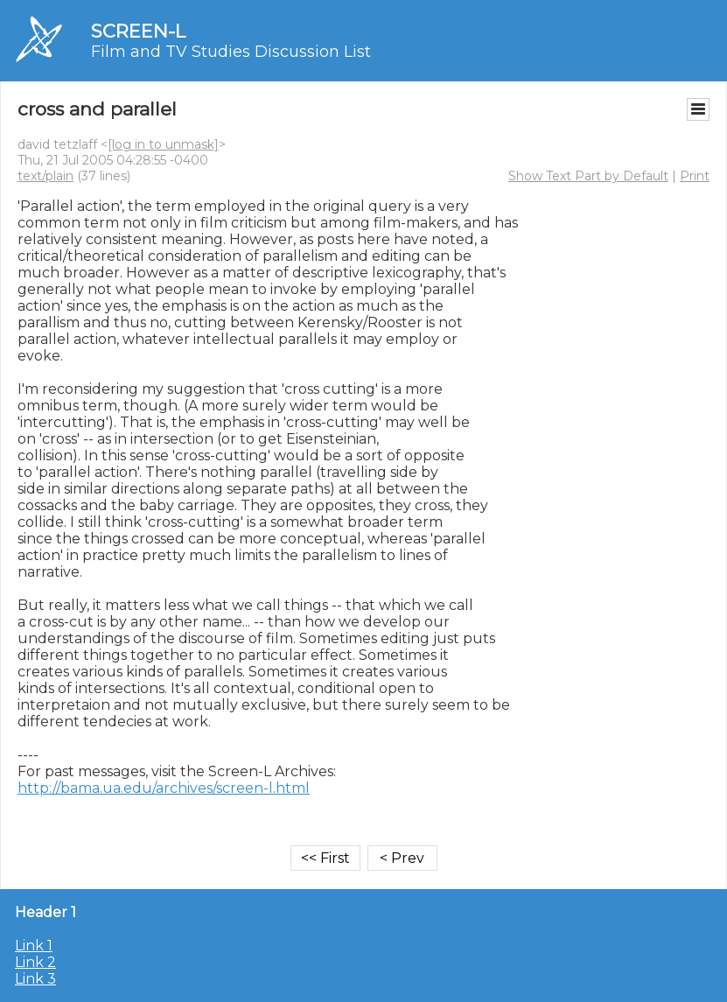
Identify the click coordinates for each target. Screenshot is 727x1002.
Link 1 (33, 945)
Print (695, 176)
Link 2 (35, 962)
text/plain (45, 176)
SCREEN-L (138, 31)
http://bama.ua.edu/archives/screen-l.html (163, 788)
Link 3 (35, 978)
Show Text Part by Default (588, 176)
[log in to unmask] (163, 144)
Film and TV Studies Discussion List (231, 51)
